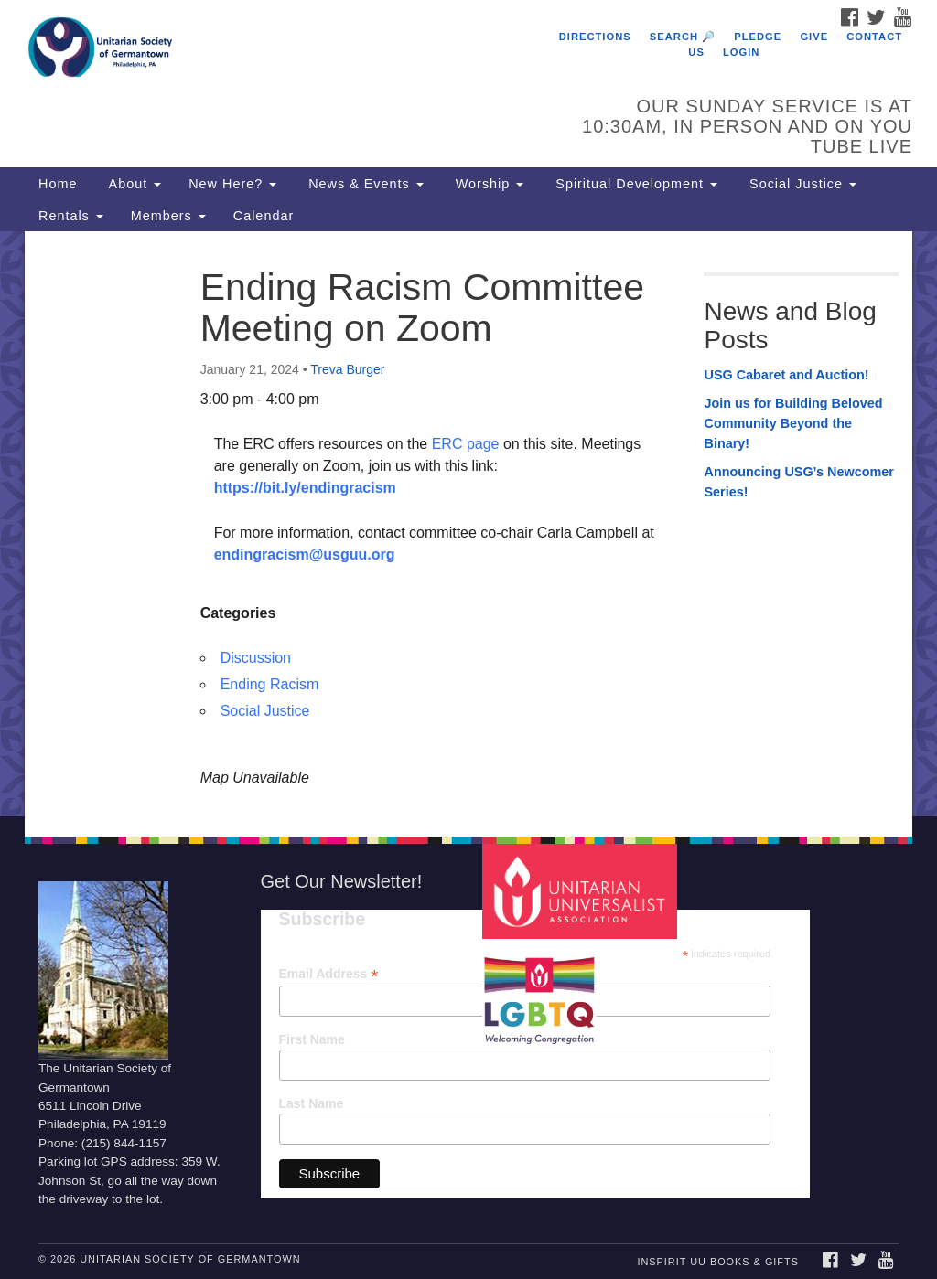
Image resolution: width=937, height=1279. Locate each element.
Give (814, 36)
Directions (595, 36)
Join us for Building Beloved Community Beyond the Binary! (793, 423)
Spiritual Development (634, 183)
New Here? (232, 183)
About (132, 183)
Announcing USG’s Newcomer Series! (798, 481)
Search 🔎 (683, 36)
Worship (487, 183)
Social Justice (800, 183)
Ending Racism (270, 684)
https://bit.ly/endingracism (305, 488)
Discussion (256, 658)
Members (168, 215)
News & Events (364, 183)
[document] (468, 523)
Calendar (263, 215)
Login (741, 52)
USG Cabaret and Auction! (786, 375)
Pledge (757, 36)
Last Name (311, 1103)
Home (57, 183)
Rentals (70, 215)
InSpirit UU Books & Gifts (717, 1261)
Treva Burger (347, 369)
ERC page (463, 444)
